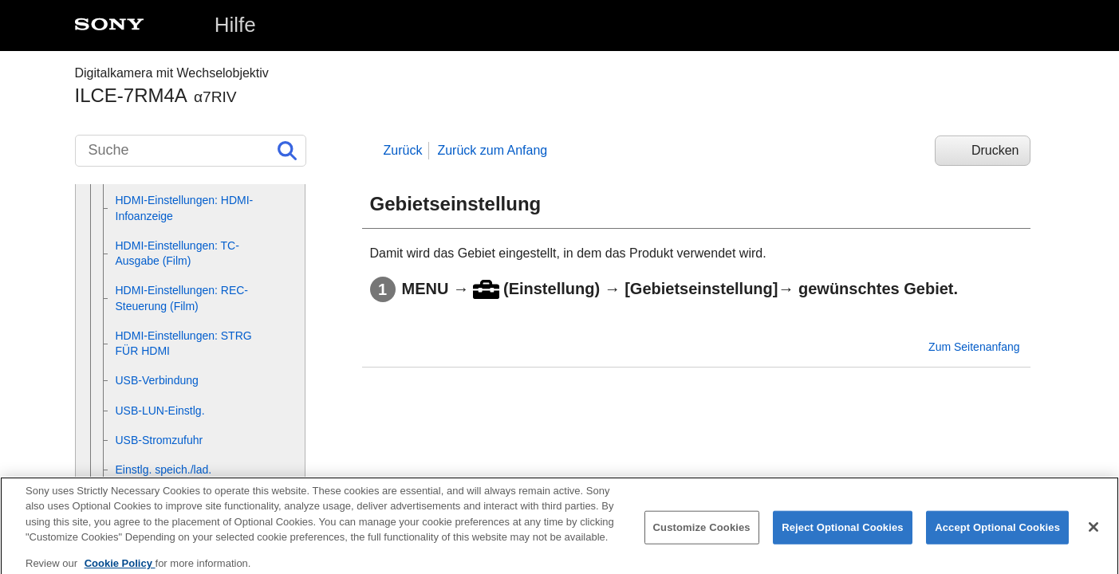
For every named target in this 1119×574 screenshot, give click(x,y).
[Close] (1093, 534)
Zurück (403, 150)
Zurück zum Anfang (492, 150)
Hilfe (235, 25)
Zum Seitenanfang (973, 346)
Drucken (995, 150)
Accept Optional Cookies (997, 535)
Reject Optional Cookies (843, 535)
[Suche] (190, 151)
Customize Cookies (702, 535)
